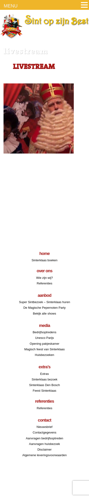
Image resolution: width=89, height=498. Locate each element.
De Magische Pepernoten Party (44, 307)
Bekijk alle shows (44, 313)
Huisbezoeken (44, 355)
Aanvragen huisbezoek (44, 444)
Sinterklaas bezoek (44, 379)
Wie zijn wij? (44, 277)
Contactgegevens (44, 432)
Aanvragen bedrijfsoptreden (44, 438)
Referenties (44, 283)
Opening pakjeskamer (44, 343)
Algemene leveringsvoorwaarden (44, 455)
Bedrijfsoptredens (44, 332)
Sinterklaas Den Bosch (44, 385)
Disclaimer (44, 449)
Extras (44, 374)
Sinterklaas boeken (45, 260)
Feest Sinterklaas (44, 390)
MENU (11, 5)
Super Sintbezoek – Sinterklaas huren (44, 302)
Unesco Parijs (44, 338)
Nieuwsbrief (44, 427)
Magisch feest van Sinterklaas (44, 349)
